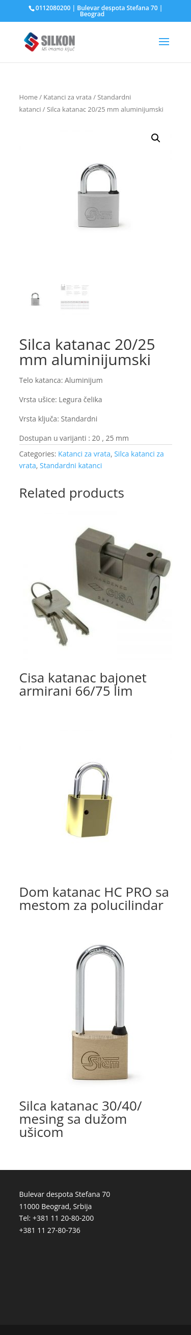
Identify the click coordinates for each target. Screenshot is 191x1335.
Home (28, 97)
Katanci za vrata (67, 97)
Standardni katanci (71, 465)
